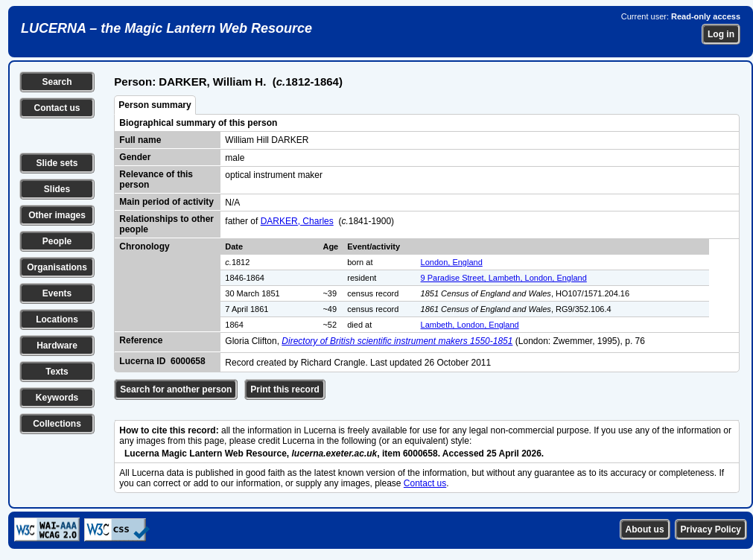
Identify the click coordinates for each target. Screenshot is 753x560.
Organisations (57, 267)
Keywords (57, 397)
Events (57, 293)
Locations (57, 319)
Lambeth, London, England (470, 324)
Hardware (56, 345)
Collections (57, 424)
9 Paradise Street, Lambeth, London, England (504, 277)
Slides (57, 189)
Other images (57, 215)
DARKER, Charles (297, 221)
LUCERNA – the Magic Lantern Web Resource (166, 28)
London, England (452, 262)
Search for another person (176, 389)
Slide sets (56, 163)
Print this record (285, 389)
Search (57, 82)
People (57, 241)
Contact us (57, 108)
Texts (56, 371)
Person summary (154, 105)
